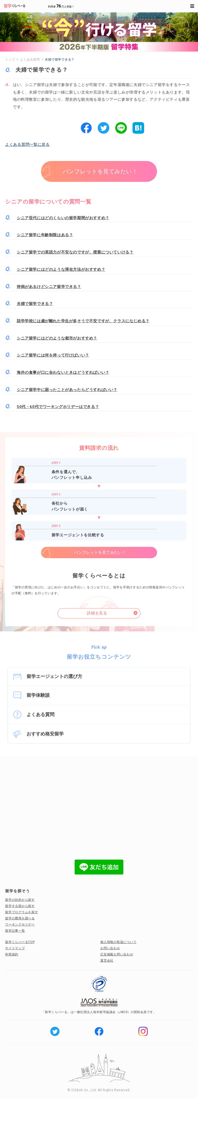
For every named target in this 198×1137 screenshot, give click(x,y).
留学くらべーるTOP (20, 942)
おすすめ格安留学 (45, 733)
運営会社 (106, 960)
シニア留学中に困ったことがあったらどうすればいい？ (67, 389)
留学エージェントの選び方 (54, 676)
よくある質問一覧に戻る (27, 144)
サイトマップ (15, 948)
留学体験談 (38, 695)
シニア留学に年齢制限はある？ (45, 235)
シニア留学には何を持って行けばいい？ (53, 355)
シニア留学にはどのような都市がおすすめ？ (57, 338)
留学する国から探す (20, 906)
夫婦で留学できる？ (35, 303)
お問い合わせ (110, 948)
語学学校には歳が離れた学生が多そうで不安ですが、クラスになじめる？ (83, 321)
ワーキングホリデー (20, 924)
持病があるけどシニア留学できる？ (49, 286)
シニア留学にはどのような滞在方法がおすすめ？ (61, 269)
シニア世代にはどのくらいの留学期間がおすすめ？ (63, 218)
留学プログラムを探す (21, 912)
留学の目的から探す (20, 900)
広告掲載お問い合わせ (116, 954)
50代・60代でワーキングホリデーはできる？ (58, 406)
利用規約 (11, 954)
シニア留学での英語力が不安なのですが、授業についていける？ (75, 252)
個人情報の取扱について (118, 942)
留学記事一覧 (15, 930)
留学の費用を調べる (20, 918)
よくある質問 (40, 714)
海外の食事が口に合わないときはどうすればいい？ (63, 372)
